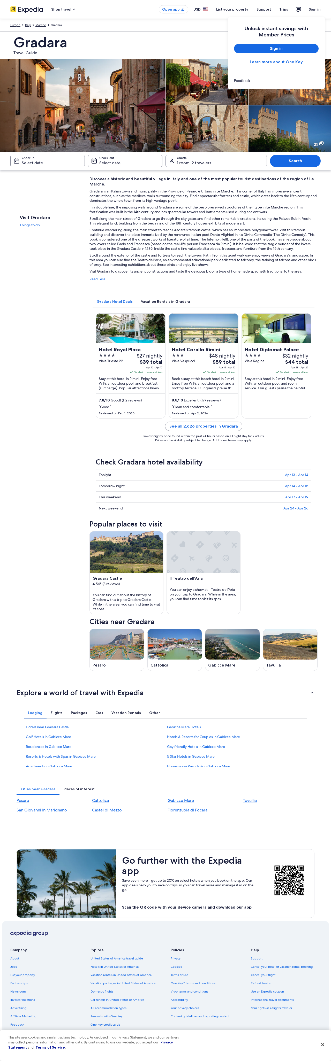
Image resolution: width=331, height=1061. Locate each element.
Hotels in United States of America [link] (115, 967)
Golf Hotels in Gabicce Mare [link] (48, 736)
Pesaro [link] (23, 800)
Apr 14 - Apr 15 (296, 486)
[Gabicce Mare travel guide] (232, 650)
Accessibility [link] (179, 1000)
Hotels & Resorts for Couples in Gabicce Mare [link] (203, 736)
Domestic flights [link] (102, 991)
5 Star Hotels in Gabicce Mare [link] (191, 756)
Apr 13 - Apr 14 (296, 475)
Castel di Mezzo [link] (107, 810)
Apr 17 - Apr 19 (296, 497)
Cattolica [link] (100, 800)
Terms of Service (50, 1047)
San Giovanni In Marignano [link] (42, 810)
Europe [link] (15, 25)
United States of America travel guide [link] (117, 958)
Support (264, 9)
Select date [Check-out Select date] (110, 163)
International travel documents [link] (272, 1000)
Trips (283, 9)
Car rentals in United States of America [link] (117, 1000)
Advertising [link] (18, 1008)
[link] (276, 80)
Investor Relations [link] (22, 1000)
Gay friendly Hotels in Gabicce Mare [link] (196, 746)
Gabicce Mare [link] (181, 800)
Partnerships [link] (19, 983)
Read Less (97, 279)
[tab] (115, 301)
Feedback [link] (17, 1025)
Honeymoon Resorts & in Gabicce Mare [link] (198, 766)
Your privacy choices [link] (185, 1008)
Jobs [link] (13, 967)
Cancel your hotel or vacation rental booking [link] (282, 967)
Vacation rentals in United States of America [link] (121, 975)
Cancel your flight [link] (263, 975)
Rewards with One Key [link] (107, 1016)
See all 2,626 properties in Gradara (203, 426)
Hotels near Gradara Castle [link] (47, 727)
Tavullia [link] (250, 800)
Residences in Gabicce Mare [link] (48, 746)
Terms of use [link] (179, 975)
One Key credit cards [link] (105, 1025)
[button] (165, 692)
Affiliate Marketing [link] (23, 1016)
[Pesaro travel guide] (116, 650)
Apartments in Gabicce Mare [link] (49, 766)
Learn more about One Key (276, 61)
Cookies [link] (176, 967)
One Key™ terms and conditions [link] (193, 983)
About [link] (14, 958)
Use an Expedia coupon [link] (267, 991)
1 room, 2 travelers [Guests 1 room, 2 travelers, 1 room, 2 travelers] (194, 163)
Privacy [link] (175, 958)
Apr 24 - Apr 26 (295, 508)
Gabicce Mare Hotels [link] (184, 727)
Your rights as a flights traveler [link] (271, 1008)
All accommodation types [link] (108, 1008)
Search (295, 160)
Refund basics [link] (260, 983)
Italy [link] (28, 25)
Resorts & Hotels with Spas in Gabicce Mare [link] (61, 756)
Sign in (315, 9)
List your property (232, 9)
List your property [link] (22, 975)
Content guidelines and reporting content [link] (200, 1016)
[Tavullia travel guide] (290, 650)
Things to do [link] (30, 225)
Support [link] (256, 958)
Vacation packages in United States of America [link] (123, 983)
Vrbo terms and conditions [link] (189, 991)
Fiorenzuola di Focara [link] (187, 810)
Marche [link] (40, 25)
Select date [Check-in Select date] (32, 163)
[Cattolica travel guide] (174, 650)
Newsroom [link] (18, 991)
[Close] (322, 1044)
